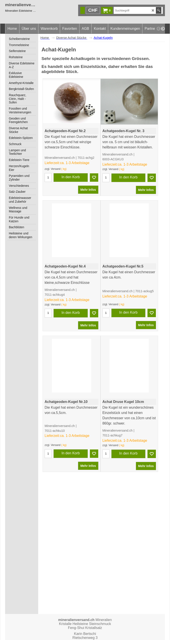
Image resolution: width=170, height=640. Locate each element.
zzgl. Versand (52, 177)
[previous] (159, 29)
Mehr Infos (88, 198)
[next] (163, 29)
